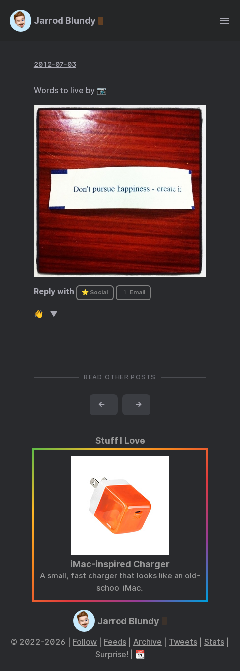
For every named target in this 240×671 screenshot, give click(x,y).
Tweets (183, 642)
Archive (147, 642)
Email (133, 292)
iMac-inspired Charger (120, 564)
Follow (85, 642)
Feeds (115, 642)
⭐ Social (95, 292)
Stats (214, 642)
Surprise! (111, 654)
